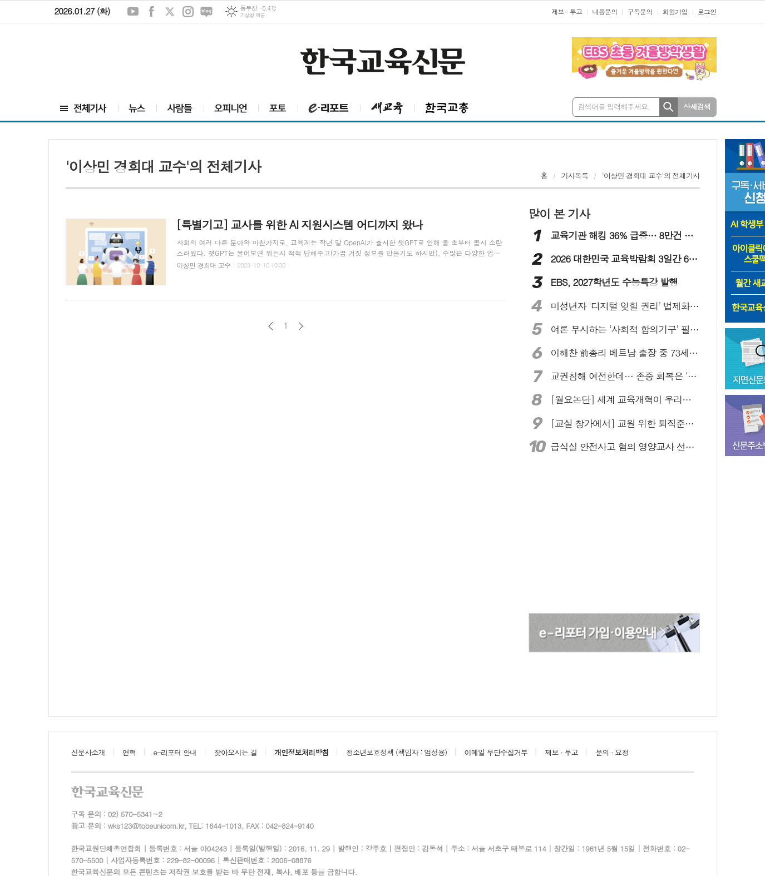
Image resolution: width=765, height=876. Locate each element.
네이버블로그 (206, 11)
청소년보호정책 (396, 752)
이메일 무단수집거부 (496, 752)
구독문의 (639, 11)
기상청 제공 (252, 15)
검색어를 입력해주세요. (614, 106)
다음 (300, 326)
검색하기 (668, 107)
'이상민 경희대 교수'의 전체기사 (651, 175)
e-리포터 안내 (175, 752)
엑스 (169, 11)
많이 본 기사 (559, 213)
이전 (270, 326)
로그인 (707, 11)
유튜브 (133, 11)
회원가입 (675, 11)
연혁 (129, 752)
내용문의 (604, 11)
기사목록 (574, 175)
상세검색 (696, 106)
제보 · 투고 (566, 11)
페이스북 (151, 11)
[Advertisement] (115, 59)
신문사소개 (88, 752)
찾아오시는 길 (235, 752)
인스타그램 (188, 11)
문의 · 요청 (612, 752)
